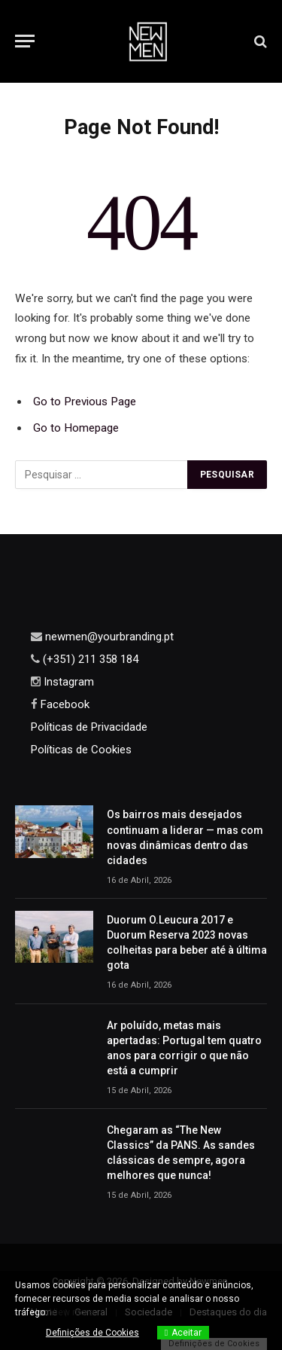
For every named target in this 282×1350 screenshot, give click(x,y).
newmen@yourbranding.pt (108, 636)
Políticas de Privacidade (89, 727)
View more (72, 1312)
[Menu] (25, 41)
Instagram (67, 682)
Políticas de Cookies (81, 749)
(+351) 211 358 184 (89, 659)
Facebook (63, 704)
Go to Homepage (76, 428)
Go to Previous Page (84, 401)
